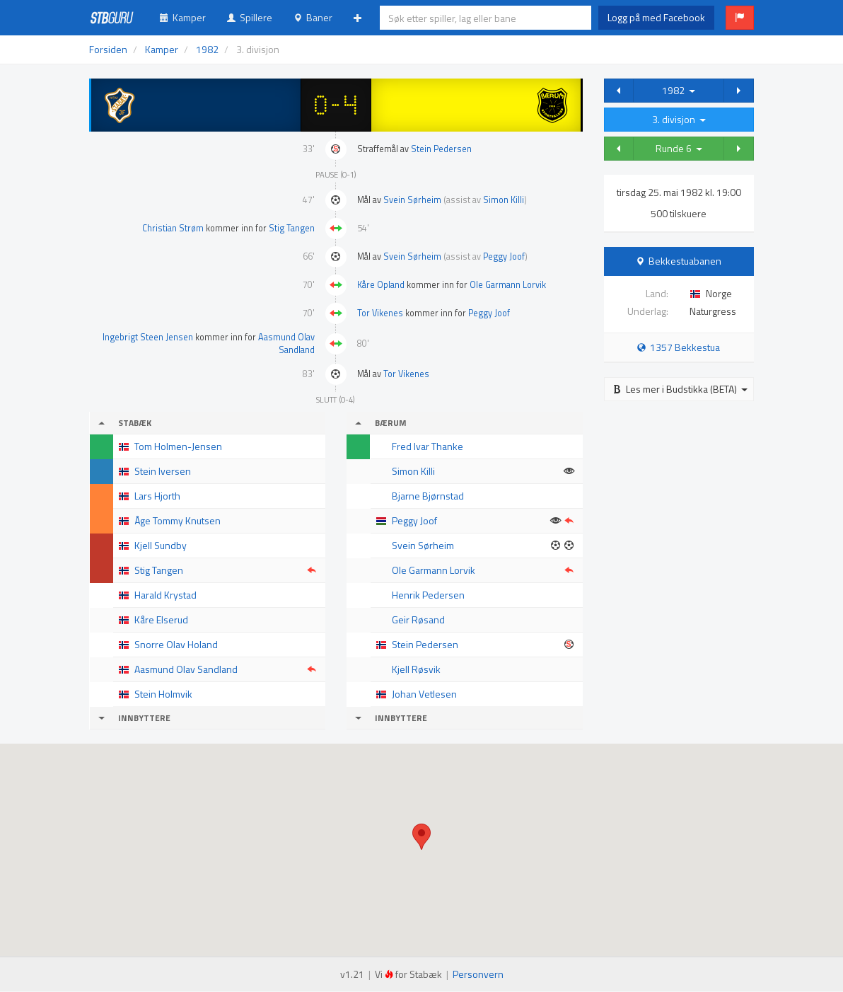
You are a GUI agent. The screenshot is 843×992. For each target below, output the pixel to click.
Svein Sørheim (412, 200)
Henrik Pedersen (428, 594)
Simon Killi (503, 200)
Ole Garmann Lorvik (508, 285)
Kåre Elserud (161, 619)
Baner (312, 17)
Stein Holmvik (163, 693)
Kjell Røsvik (416, 669)
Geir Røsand (418, 619)
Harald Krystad (165, 594)
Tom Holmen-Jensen (178, 446)
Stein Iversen (162, 470)
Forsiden (108, 49)
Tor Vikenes (380, 313)
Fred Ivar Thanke (427, 446)
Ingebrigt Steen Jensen (148, 337)
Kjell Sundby (160, 545)
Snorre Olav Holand (176, 644)
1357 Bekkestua (678, 347)
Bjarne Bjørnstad (428, 495)
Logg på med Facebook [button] (656, 17)
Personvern (478, 974)
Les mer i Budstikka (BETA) (680, 388)
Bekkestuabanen (685, 260)
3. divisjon (679, 119)
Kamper (183, 17)
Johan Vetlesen (424, 693)
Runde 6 (679, 148)
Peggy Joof (504, 256)
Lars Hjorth (157, 495)
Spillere (249, 17)
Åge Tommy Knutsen (177, 520)
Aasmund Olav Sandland (286, 343)
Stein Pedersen (441, 149)
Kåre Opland (381, 285)
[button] (740, 18)
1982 (678, 90)
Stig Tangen (292, 228)
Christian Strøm (173, 228)
